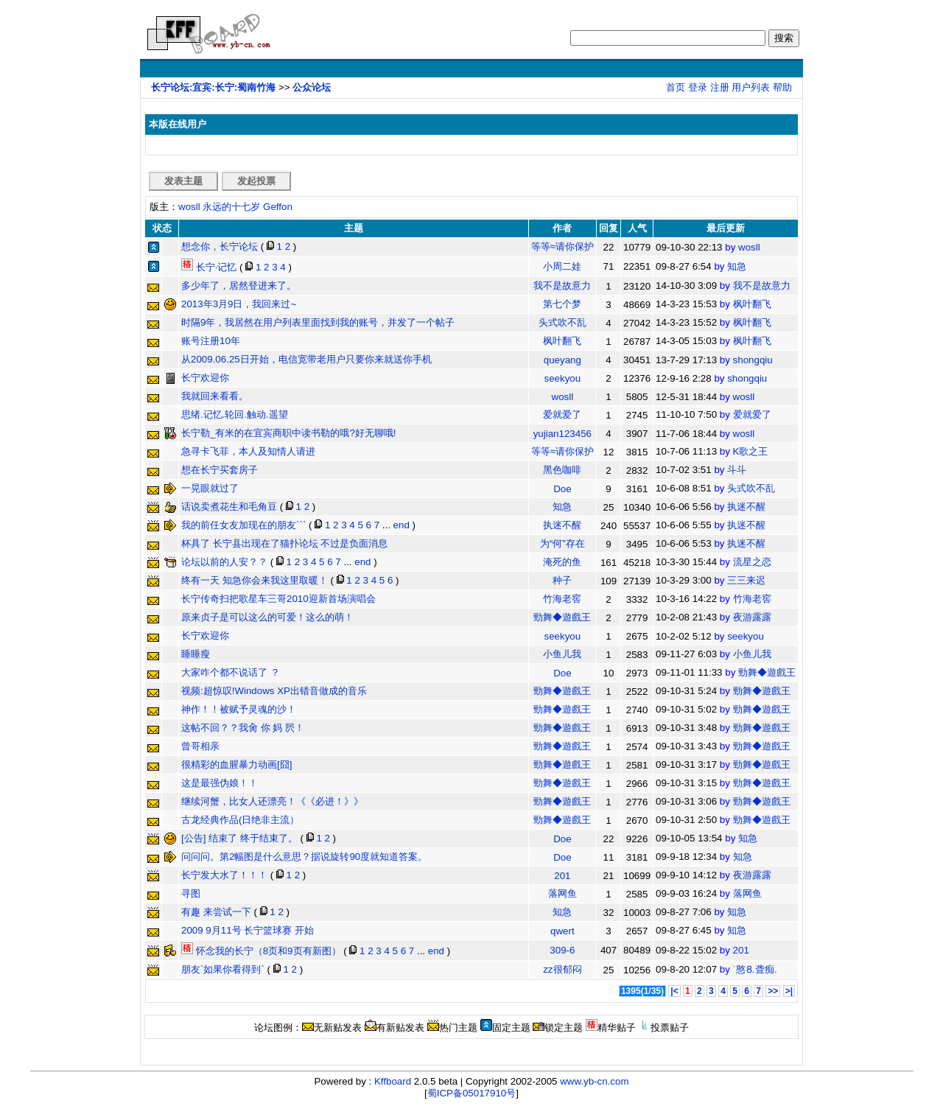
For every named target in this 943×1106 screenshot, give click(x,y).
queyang (562, 359)
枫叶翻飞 (752, 303)
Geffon (277, 206)
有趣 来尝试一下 (216, 911)
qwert (562, 931)
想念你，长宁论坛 (219, 246)
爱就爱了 (562, 414)
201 (562, 875)
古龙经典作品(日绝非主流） (240, 819)
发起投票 (256, 180)
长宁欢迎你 (205, 377)
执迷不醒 (746, 506)
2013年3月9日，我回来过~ (238, 303)
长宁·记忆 (208, 267)
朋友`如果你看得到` (222, 969)
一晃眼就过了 (210, 488)
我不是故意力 (562, 285)
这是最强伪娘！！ (219, 782)
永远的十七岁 (231, 206)
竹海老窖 (562, 598)
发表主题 (183, 180)
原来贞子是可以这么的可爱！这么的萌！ (267, 617)
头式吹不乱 (562, 322)
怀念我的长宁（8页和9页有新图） (261, 950)
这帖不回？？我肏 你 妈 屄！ (242, 727)
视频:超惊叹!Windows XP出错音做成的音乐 (274, 690)
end (401, 525)
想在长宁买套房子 (219, 469)
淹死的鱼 (562, 561)
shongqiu (753, 359)
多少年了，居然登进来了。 (238, 285)
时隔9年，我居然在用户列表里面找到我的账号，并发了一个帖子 (318, 322)
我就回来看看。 (214, 396)
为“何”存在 (562, 543)
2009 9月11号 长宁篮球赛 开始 (247, 930)
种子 (562, 580)
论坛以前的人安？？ (224, 561)
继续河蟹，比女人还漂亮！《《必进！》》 (272, 801)
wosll (189, 206)
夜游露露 (752, 617)
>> (773, 991)
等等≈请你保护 (562, 246)
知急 (736, 266)
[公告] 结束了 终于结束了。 (239, 838)
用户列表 (751, 87)
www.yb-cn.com (594, 1081)
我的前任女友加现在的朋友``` (243, 525)
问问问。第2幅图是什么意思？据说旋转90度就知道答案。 (304, 856)
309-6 (562, 950)
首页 (675, 87)
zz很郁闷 (562, 969)
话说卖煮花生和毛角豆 (229, 506)
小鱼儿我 (562, 653)
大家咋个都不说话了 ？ (230, 672)
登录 (697, 87)
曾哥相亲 (200, 746)
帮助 (782, 87)
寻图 (190, 893)
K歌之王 (750, 451)
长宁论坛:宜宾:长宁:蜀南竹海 (213, 87)
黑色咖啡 (562, 469)
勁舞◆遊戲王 (562, 617)
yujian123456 (562, 433)
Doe (562, 488)
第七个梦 (562, 303)
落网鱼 (562, 893)
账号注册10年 (210, 340)
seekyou (562, 378)
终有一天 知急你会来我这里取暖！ (254, 580)
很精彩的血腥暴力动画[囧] (236, 764)
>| (789, 991)
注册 (719, 87)
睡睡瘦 (195, 653)
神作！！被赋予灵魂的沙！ (238, 709)
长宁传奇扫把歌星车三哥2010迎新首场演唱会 (278, 598)
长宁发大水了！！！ (224, 875)
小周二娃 (562, 266)
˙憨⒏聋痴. (755, 969)
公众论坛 (311, 87)
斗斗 (736, 469)
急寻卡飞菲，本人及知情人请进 (248, 451)
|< (674, 991)
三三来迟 (746, 580)
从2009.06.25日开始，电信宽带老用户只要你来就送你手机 (306, 359)
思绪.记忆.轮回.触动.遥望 (234, 414)
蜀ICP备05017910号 (471, 1093)
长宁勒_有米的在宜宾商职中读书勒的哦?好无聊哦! (288, 432)
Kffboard (392, 1081)
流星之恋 (752, 561)
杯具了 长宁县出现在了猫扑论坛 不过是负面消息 (284, 543)
